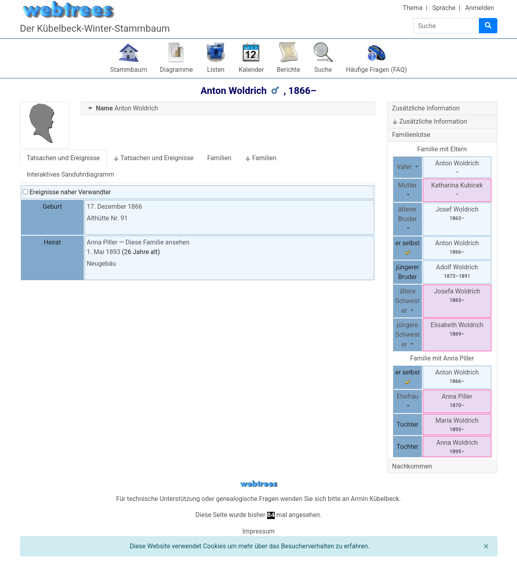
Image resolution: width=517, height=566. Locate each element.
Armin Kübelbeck (375, 499)
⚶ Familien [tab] (260, 158)
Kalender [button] (251, 69)
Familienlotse (411, 134)
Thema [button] (413, 8)
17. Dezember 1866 (114, 206)
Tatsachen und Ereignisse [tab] (63, 158)
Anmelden (479, 8)
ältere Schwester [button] (407, 300)
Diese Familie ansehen (157, 242)
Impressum (258, 531)
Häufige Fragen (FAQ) (376, 69)
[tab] (228, 108)
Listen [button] (215, 69)
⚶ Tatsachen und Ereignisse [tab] (154, 158)
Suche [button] (323, 69)
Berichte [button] (288, 69)
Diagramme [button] (176, 69)
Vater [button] (405, 167)
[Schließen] (486, 546)
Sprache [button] (444, 8)
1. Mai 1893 (103, 252)
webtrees (259, 484)
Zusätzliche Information (426, 108)
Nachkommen (412, 466)
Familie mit (442, 358)
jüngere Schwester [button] (407, 334)
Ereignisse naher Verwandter (67, 192)
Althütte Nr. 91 (107, 218)
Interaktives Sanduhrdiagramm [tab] (70, 174)
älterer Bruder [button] (407, 214)
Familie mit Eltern (442, 149)
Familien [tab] (219, 158)
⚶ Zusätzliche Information (429, 121)
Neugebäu (101, 263)
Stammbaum (128, 69)
